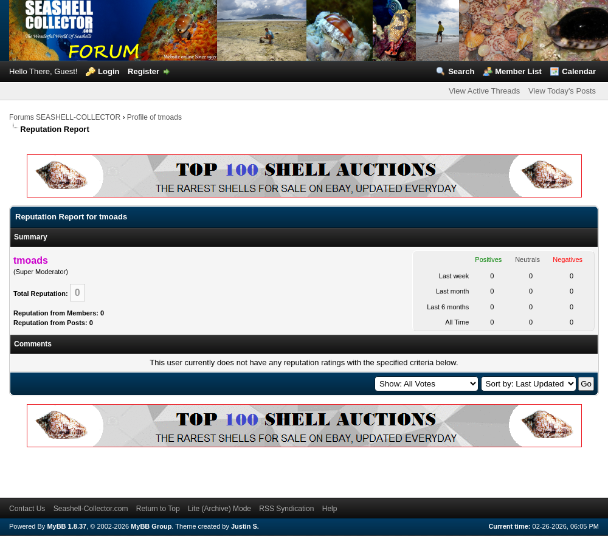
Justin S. (245, 526)
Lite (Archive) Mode (219, 508)
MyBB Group (151, 526)
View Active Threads (484, 90)
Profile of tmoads (154, 117)
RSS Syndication (286, 508)
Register (143, 71)
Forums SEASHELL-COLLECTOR (64, 117)
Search (461, 71)
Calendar (579, 71)
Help (329, 508)
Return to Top (158, 508)
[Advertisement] (120, 470)
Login (108, 71)
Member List (518, 71)
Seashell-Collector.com (91, 508)
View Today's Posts (562, 90)
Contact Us (27, 508)
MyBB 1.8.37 (66, 526)
